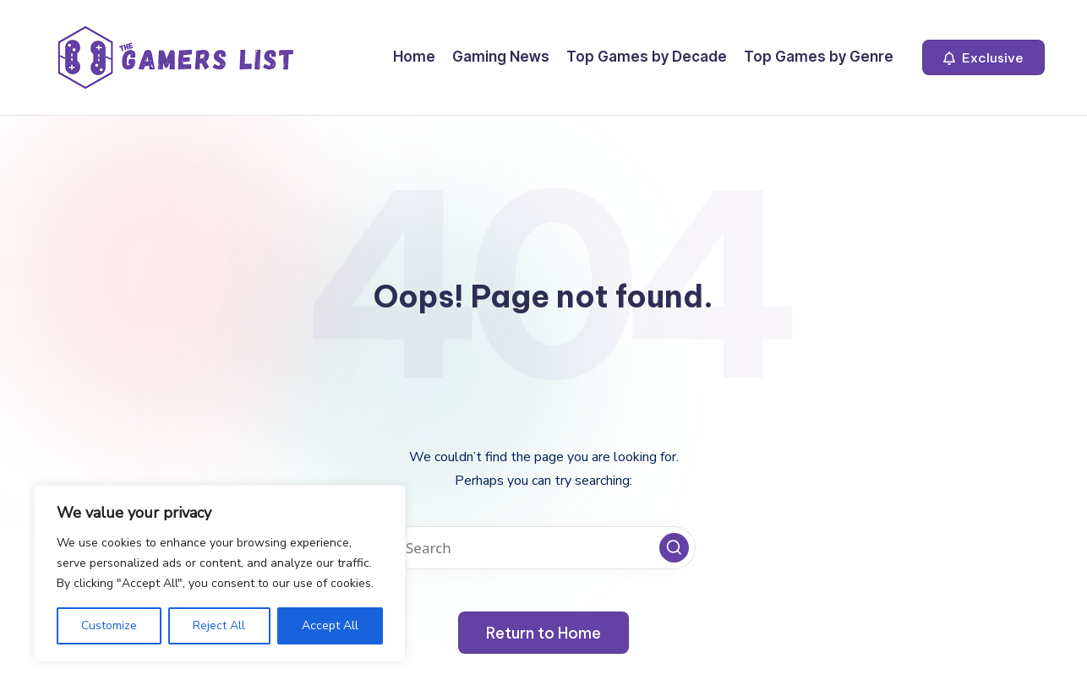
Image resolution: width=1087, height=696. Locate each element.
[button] (983, 57)
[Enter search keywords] (543, 547)
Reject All (219, 625)
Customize (109, 625)
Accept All (330, 625)
